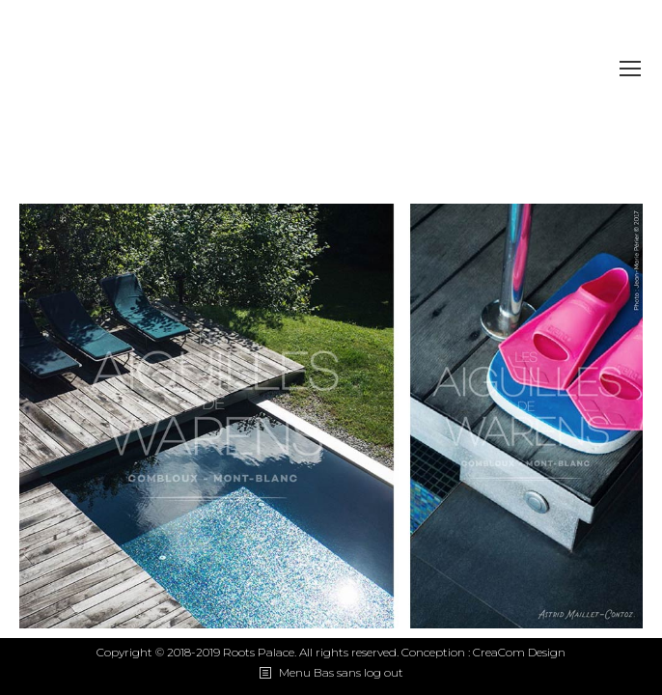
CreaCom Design (519, 652)
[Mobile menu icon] (630, 68)
